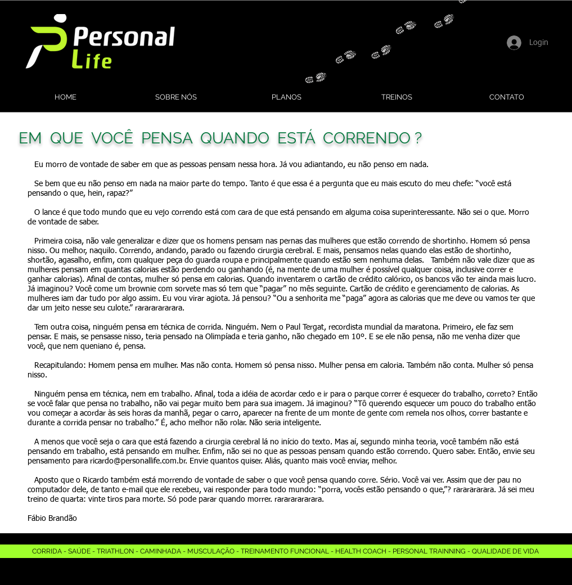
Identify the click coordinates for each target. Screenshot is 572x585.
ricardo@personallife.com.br (138, 461)
